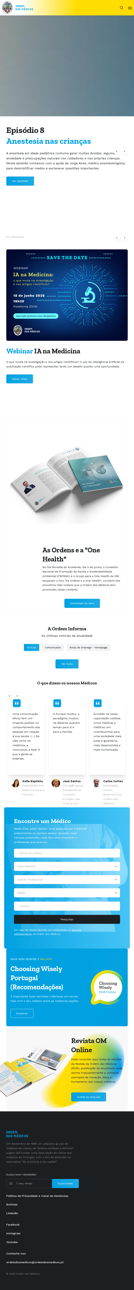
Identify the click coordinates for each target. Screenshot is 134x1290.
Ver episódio (20, 181)
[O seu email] (33, 1183)
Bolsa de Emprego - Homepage (88, 647)
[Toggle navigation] (130, 7)
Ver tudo (67, 663)
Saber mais (19, 379)
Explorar (22, 1013)
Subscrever (65, 1183)
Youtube (12, 1242)
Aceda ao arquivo (88, 1097)
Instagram (13, 1233)
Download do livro (82, 603)
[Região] (67, 892)
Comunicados (53, 647)
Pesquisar (67, 919)
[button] (116, 151)
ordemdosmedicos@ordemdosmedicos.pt (35, 1262)
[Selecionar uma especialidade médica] (67, 866)
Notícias (31, 647)
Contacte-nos (16, 1253)
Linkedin (12, 1213)
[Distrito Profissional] (67, 879)
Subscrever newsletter (21, 1174)
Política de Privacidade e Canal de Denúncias (37, 1196)
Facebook (13, 1224)
